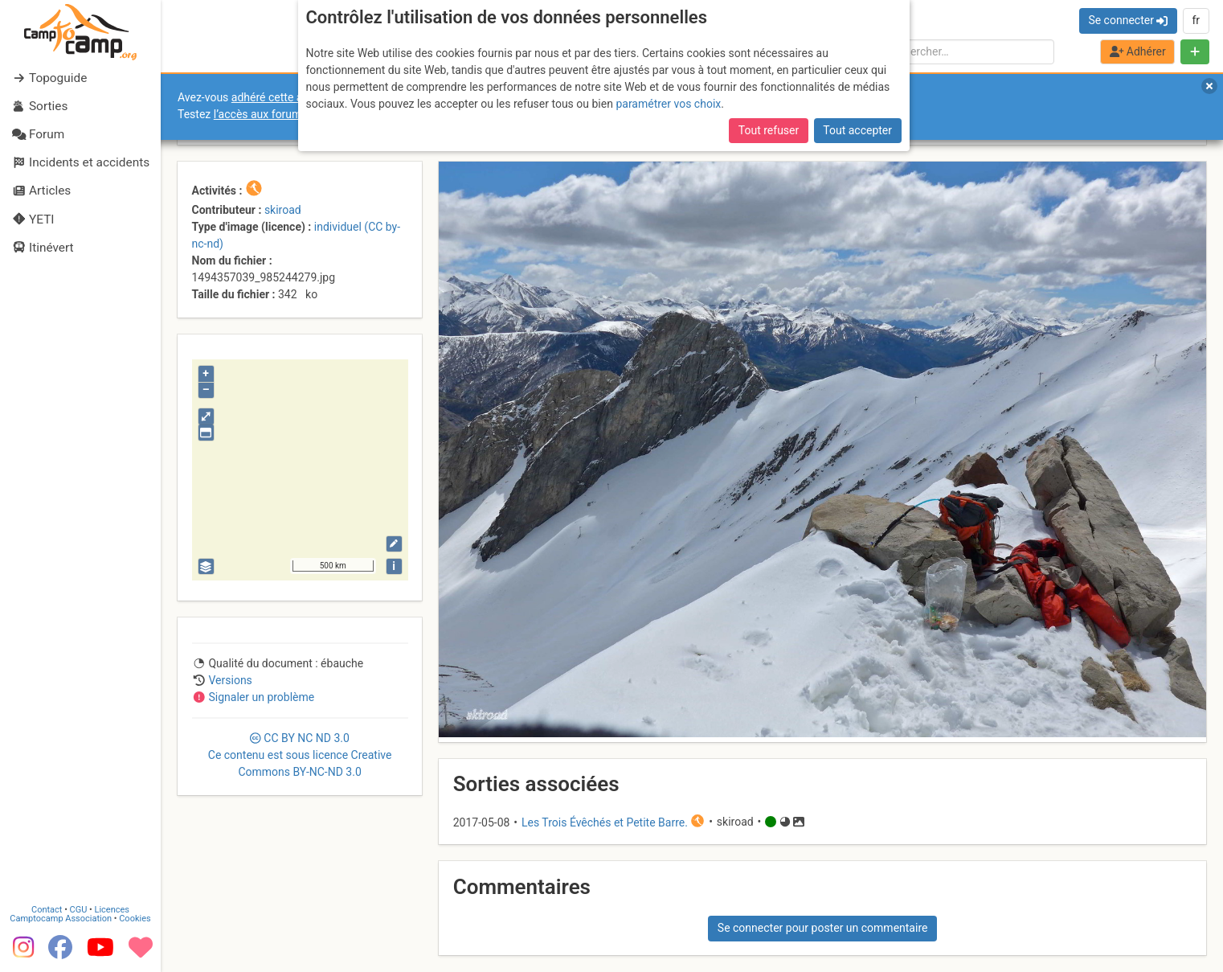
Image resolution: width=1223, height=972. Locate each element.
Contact (46, 909)
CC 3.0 (300, 755)
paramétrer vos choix (668, 103)
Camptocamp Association (61, 918)
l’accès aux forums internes (282, 114)
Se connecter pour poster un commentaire (823, 927)
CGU (79, 909)
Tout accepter (857, 130)
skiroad (282, 209)
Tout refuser (768, 130)
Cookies (134, 918)
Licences (112, 909)
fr (1196, 20)
